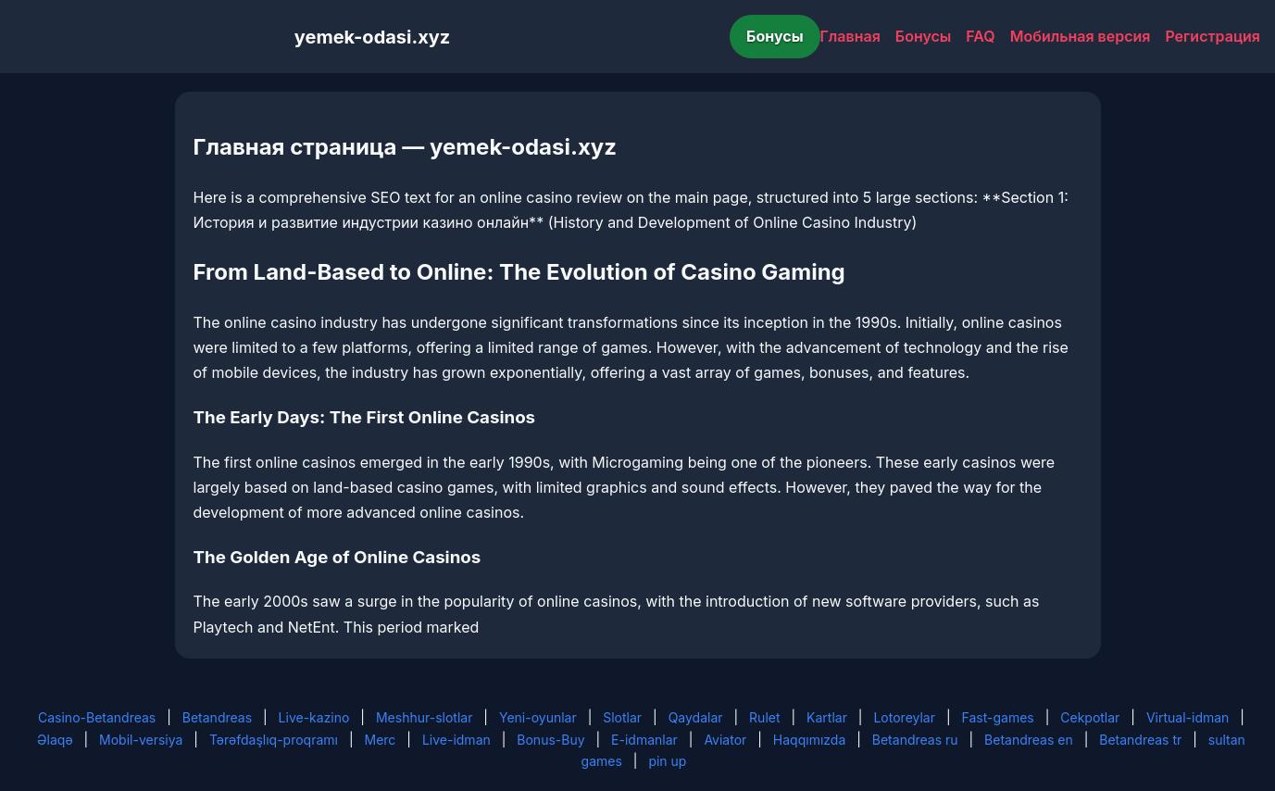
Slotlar (622, 717)
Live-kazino (314, 717)
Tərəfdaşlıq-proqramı (273, 739)
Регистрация (1212, 36)
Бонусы (775, 36)
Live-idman (456, 739)
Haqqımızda (809, 739)
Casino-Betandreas (97, 717)
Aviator (725, 739)
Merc (380, 739)
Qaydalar (696, 717)
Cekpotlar (1089, 717)
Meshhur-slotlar (424, 717)
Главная (850, 36)
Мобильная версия (1080, 36)
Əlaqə (54, 739)
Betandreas (217, 717)
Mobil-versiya (140, 739)
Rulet (764, 717)
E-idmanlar (644, 739)
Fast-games (998, 717)
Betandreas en (1028, 739)
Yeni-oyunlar (538, 717)
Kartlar (826, 717)
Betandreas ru (915, 739)
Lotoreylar (904, 717)
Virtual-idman (1187, 717)
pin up (667, 761)
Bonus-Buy (550, 739)
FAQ (980, 36)
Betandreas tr (1140, 739)
